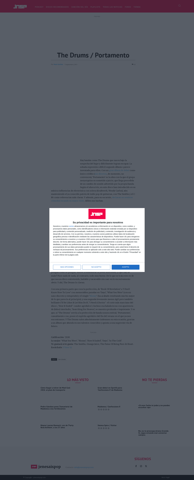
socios (71, 226)
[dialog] (97, 240)
